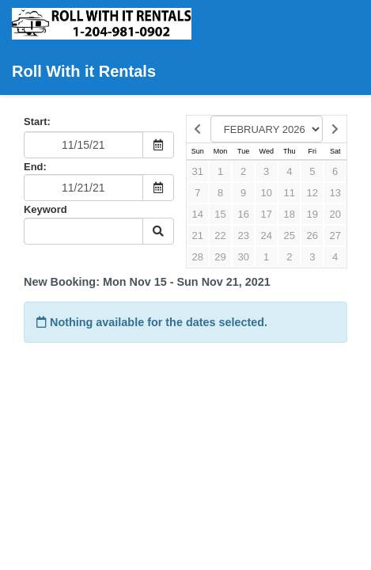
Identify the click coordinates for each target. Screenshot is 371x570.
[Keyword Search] (83, 231)
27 (334, 235)
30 (242, 257)
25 (289, 235)
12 (312, 193)
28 (197, 257)
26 (312, 235)
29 (219, 257)
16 (242, 214)
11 (289, 193)
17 (265, 214)
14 (197, 214)
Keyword (45, 209)
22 (219, 235)
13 (334, 193)
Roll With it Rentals (103, 44)
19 (312, 214)
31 (197, 171)
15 (219, 214)
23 (242, 235)
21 (197, 235)
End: (35, 167)
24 (265, 235)
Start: (37, 121)
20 (334, 214)
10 (265, 193)
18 (289, 214)
